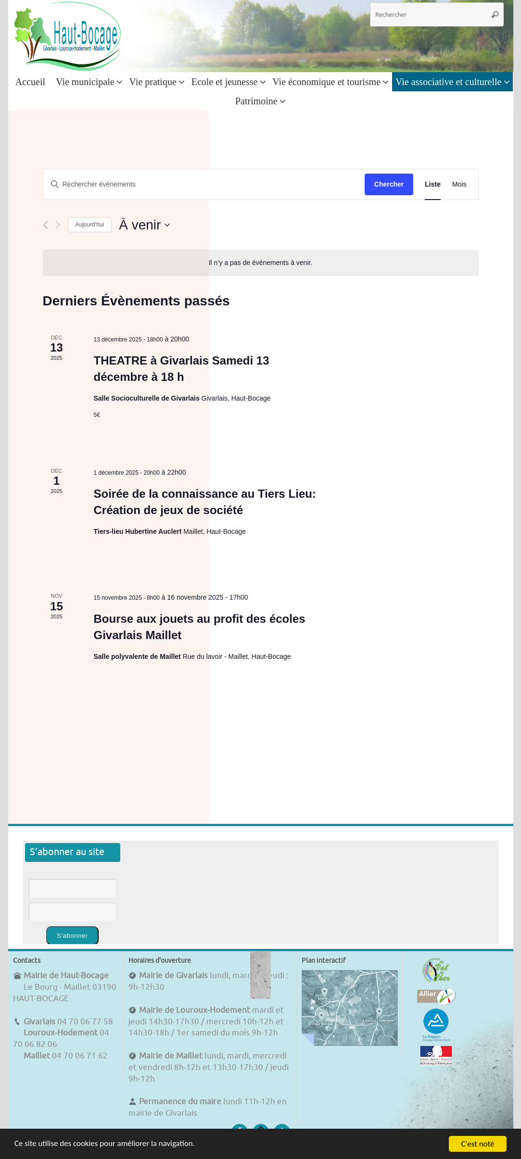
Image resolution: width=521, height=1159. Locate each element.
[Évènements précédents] (45, 224)
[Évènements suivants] (58, 224)
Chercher (389, 184)
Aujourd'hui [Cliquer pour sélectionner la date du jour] (90, 224)
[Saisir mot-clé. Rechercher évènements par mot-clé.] (204, 184)
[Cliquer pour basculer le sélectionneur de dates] (144, 225)
